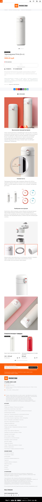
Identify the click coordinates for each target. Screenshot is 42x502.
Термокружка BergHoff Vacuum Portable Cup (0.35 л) (30, 354)
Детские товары (8, 441)
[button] (20, 48)
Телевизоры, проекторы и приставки (12, 409)
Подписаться (33, 367)
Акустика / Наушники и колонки (11, 421)
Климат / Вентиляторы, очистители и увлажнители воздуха (18, 410)
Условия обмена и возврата (10, 462)
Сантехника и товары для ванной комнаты (14, 448)
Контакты (6, 469)
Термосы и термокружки (14, 84)
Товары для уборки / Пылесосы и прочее (13, 407)
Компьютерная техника (9, 412)
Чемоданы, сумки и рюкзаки (10, 439)
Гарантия (6, 460)
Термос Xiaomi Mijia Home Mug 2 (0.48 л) (12, 353)
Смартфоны (7, 405)
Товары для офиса (8, 443)
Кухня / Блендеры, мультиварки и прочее (13, 419)
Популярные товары (9, 454)
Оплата (6, 467)
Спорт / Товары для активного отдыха (13, 445)
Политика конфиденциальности (11, 458)
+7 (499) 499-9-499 (10, 382)
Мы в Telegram (8, 489)
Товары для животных (9, 423)
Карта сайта (25, 498)
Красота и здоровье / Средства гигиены (13, 416)
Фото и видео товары (9, 436)
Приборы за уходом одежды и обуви (13, 432)
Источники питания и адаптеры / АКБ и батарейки (16, 418)
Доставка (6, 465)
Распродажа (7, 456)
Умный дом (7, 428)
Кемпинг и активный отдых (10, 425)
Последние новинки (9, 453)
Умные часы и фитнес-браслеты (11, 430)
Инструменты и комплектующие (11, 437)
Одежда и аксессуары (9, 434)
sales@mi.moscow (10, 385)
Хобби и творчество (9, 446)
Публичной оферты (33, 369)
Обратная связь (8, 463)
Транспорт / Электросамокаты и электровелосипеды (16, 414)
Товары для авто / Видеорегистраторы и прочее (15, 427)
